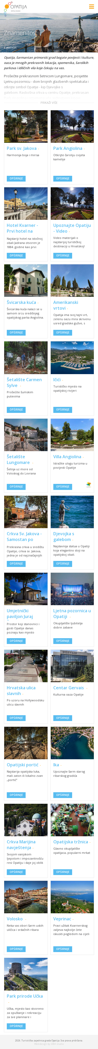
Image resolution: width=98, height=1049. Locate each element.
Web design (40, 1044)
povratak (10, 47)
